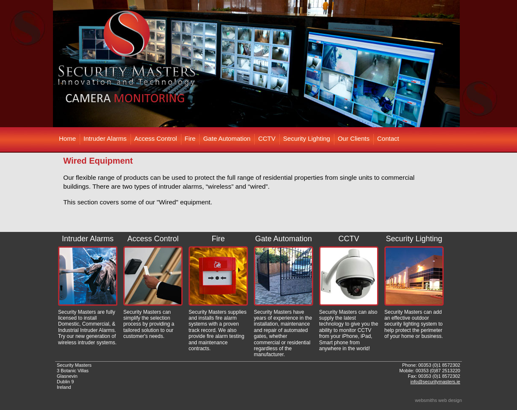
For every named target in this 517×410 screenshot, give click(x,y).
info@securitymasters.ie (435, 381)
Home (67, 138)
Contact (388, 138)
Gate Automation (226, 138)
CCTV (266, 138)
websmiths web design (438, 400)
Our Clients (354, 138)
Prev (66, 63)
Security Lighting (306, 138)
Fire (190, 138)
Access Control (155, 138)
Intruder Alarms (105, 138)
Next (451, 63)
